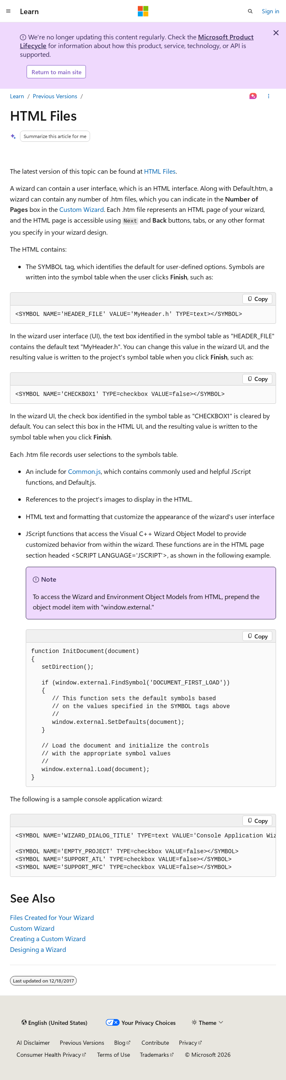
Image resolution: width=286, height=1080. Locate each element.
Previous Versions (55, 96)
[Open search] (250, 11)
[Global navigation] (8, 11)
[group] (143, 852)
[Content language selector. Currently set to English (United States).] (55, 1022)
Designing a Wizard (38, 949)
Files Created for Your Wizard (52, 917)
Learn (17, 96)
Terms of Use (113, 1054)
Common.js (84, 471)
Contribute (155, 1042)
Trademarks (154, 1054)
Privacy (188, 1042)
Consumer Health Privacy (49, 1054)
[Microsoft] (143, 11)
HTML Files (160, 171)
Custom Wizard (81, 209)
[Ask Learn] (253, 96)
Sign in (270, 11)
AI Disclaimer (33, 1042)
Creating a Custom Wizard (48, 938)
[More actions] (269, 96)
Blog (119, 1042)
